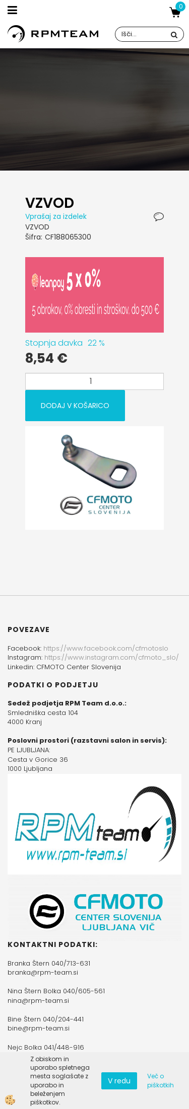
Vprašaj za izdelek (56, 216)
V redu (119, 1081)
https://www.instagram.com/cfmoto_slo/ (111, 657)
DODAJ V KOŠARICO (75, 406)
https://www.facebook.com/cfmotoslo (105, 648)
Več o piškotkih (160, 1080)
